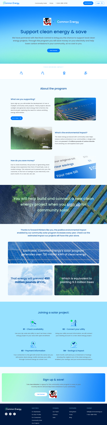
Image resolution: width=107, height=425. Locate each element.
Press (70, 414)
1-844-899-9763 (61, 3)
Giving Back (72, 412)
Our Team (56, 412)
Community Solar (41, 3)
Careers (55, 414)
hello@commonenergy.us (94, 412)
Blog (70, 417)
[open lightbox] (17, 117)
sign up (73, 204)
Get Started (88, 3)
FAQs (51, 3)
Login (98, 3)
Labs (54, 417)
